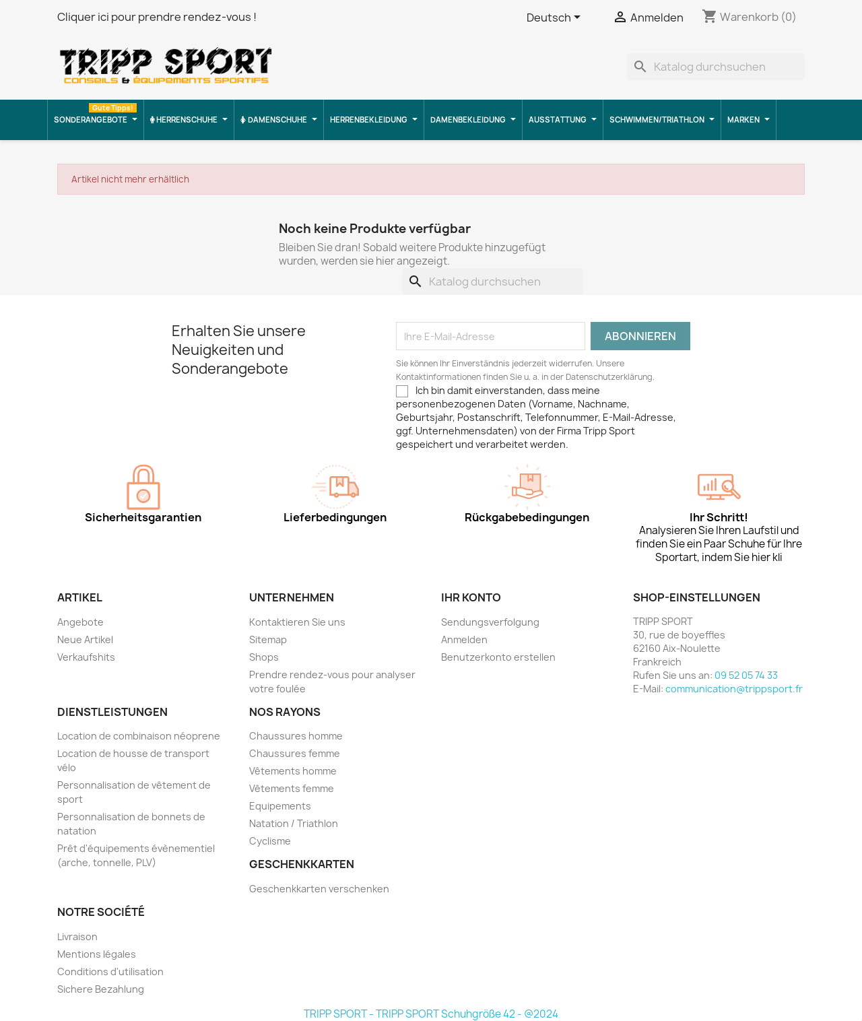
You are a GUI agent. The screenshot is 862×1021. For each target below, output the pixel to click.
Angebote (80, 622)
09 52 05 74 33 (746, 675)
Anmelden (464, 639)
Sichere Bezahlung (100, 989)
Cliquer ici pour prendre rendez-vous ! (157, 16)
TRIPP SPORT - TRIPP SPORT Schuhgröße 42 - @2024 (431, 1014)
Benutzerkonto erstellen (498, 657)
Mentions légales (96, 954)
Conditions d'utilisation (110, 971)
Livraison (77, 936)
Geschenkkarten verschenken (319, 888)
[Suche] (716, 66)
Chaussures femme (294, 753)
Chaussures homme (296, 735)
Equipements (280, 805)
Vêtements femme (291, 788)
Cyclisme (270, 840)
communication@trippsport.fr (734, 688)
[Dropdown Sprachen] (556, 18)
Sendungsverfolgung (490, 622)
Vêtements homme (293, 770)
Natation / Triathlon (293, 823)
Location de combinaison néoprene (138, 735)
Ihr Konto (471, 597)
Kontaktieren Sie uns (297, 622)
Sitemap (268, 639)
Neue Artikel (85, 639)
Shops (264, 657)
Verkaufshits (86, 657)
